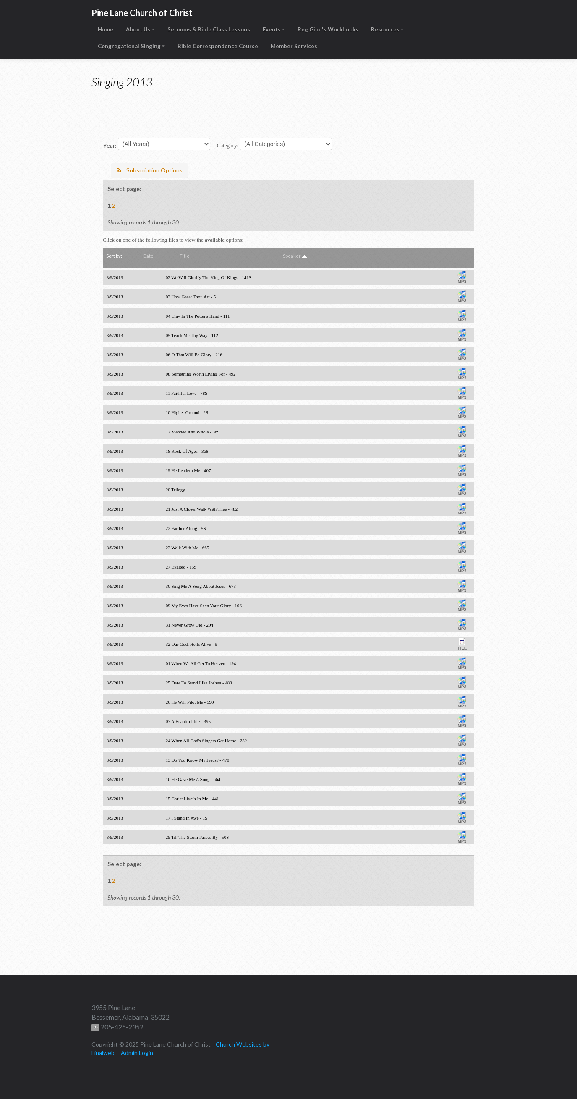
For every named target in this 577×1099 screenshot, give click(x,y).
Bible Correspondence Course (218, 46)
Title (185, 255)
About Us (140, 29)
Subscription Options (150, 170)
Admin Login (137, 1052)
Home (105, 29)
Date (148, 255)
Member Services (294, 46)
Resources (387, 29)
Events (274, 29)
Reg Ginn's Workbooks (328, 29)
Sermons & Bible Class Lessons (208, 29)
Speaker (292, 255)
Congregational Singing (131, 46)
